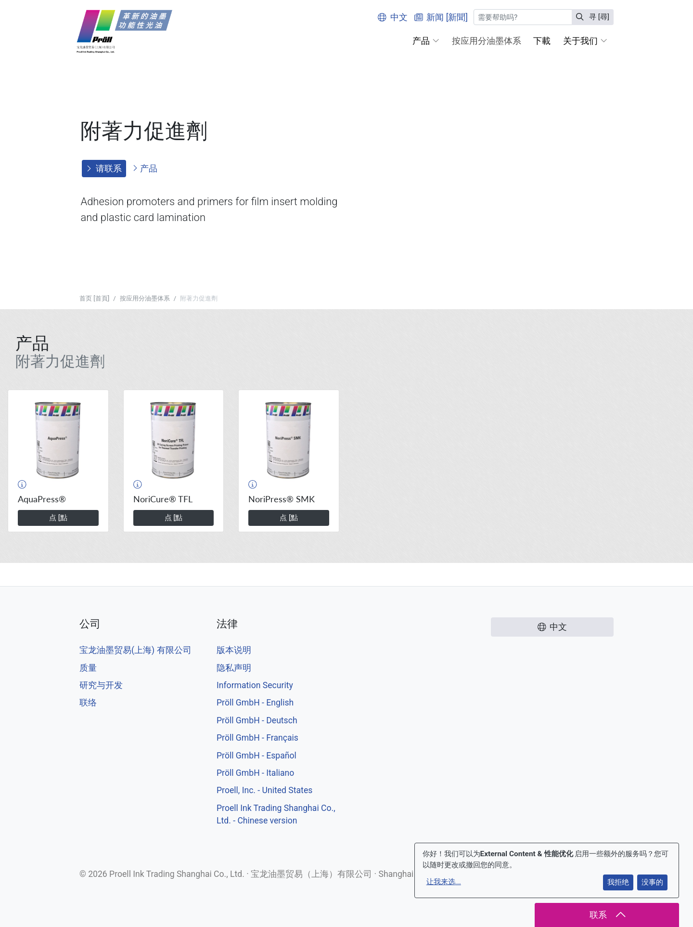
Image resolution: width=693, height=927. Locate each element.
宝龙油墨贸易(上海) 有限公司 (135, 650)
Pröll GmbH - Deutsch (257, 720)
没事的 (652, 882)
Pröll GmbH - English (255, 702)
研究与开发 (101, 685)
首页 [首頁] (94, 298)
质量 (88, 668)
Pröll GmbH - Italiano (255, 773)
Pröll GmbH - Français (257, 738)
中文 (393, 17)
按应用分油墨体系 (145, 298)
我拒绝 (618, 882)
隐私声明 (234, 668)
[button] (426, 41)
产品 (144, 168)
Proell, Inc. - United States (264, 790)
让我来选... (443, 881)
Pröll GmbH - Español (256, 755)
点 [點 (58, 517)
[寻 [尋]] (523, 17)
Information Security (255, 685)
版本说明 (234, 650)
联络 (88, 702)
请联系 (104, 168)
